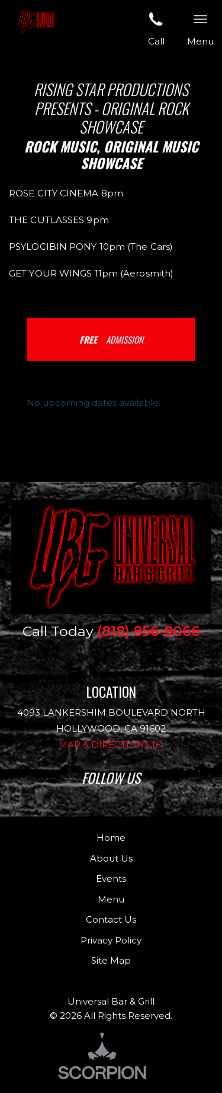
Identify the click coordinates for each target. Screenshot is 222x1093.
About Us (111, 858)
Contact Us (111, 919)
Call (156, 28)
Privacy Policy (111, 940)
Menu (111, 899)
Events (111, 878)
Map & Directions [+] (111, 744)
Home (111, 837)
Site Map (111, 960)
